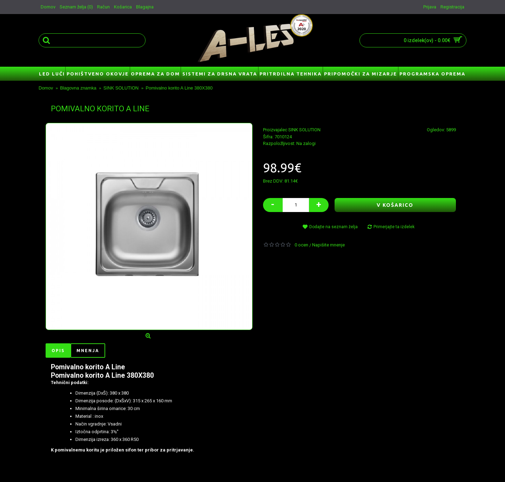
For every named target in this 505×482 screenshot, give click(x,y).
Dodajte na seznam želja (333, 226)
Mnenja (87, 350)
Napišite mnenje (328, 244)
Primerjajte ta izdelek (394, 226)
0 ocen (301, 244)
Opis (58, 350)
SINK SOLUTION (304, 129)
